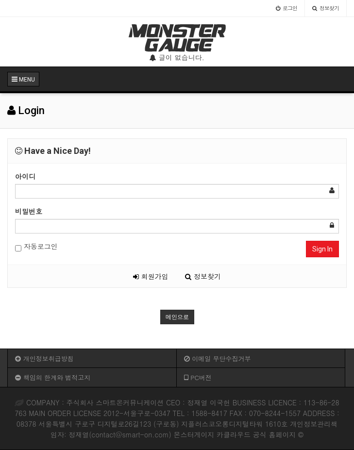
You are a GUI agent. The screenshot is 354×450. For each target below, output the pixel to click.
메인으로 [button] (177, 317)
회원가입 (151, 276)
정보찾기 (325, 8)
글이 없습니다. (177, 57)
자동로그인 (36, 246)
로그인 (286, 8)
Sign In (322, 249)
